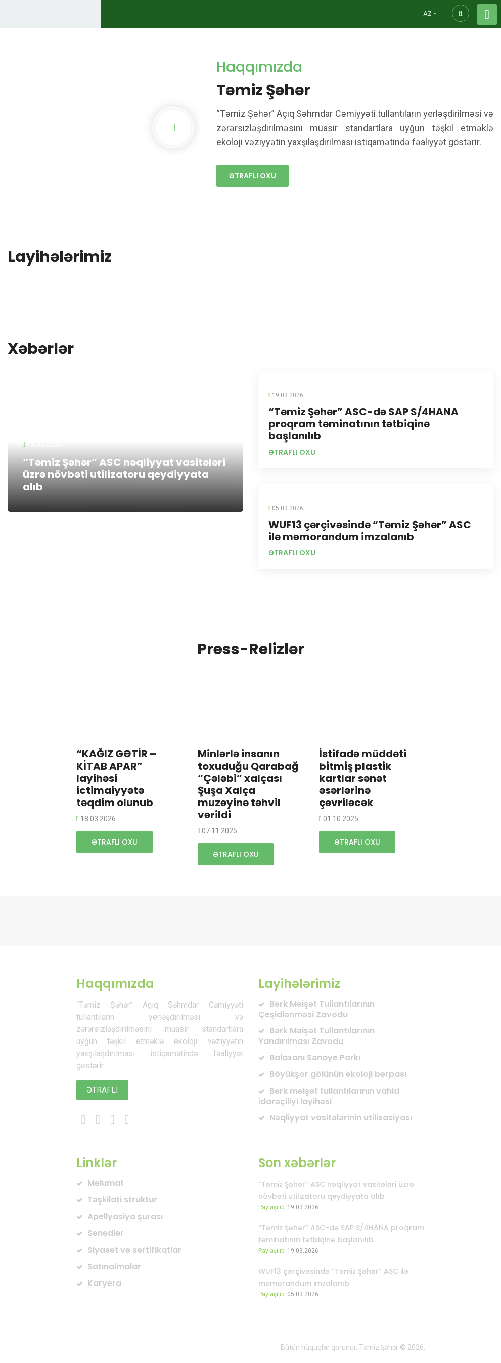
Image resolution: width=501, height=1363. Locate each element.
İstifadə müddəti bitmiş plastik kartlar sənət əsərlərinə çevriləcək (362, 778)
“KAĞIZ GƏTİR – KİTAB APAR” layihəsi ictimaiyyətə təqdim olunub (116, 778)
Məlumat (105, 1183)
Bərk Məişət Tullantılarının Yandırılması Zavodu (316, 1036)
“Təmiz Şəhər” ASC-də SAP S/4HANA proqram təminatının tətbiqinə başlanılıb (363, 424)
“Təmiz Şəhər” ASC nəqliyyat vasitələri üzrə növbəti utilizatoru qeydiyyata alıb (124, 474)
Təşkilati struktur (122, 1200)
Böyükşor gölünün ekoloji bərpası (337, 1074)
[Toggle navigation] (487, 14)
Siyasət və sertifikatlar (134, 1250)
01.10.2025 (338, 819)
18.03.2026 (96, 819)
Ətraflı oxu (252, 176)
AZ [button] (427, 13)
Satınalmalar (114, 1266)
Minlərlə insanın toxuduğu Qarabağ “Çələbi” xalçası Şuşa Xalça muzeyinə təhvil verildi (248, 784)
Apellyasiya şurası (125, 1216)
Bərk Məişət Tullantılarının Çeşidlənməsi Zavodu (316, 1009)
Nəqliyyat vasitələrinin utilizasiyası (340, 1118)
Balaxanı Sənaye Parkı (314, 1057)
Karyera (104, 1283)
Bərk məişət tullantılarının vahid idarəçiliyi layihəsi (328, 1096)
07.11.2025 (217, 831)
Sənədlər (105, 1233)
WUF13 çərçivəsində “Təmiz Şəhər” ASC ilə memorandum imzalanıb (369, 530)
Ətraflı (102, 1090)
